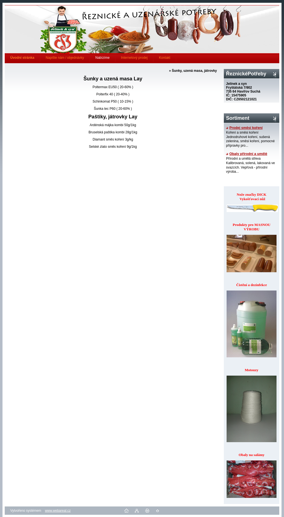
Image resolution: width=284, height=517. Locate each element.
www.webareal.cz (58, 511)
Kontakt (164, 58)
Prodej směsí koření (244, 128)
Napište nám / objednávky (65, 58)
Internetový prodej (134, 58)
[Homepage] (22, 58)
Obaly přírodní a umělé (246, 154)
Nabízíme (102, 58)
